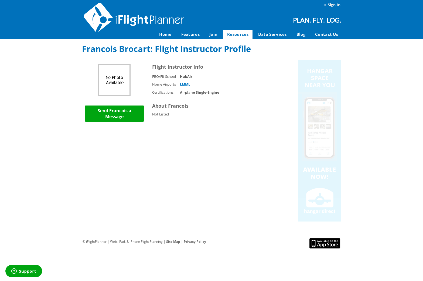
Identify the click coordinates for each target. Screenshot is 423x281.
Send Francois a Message (114, 114)
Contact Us (326, 34)
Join (213, 34)
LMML (185, 84)
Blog (300, 34)
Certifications (162, 92)
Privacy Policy (195, 241)
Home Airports (164, 84)
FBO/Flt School (164, 76)
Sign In (334, 4)
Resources (237, 34)
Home (165, 34)
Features (190, 34)
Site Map (173, 241)
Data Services (272, 34)
